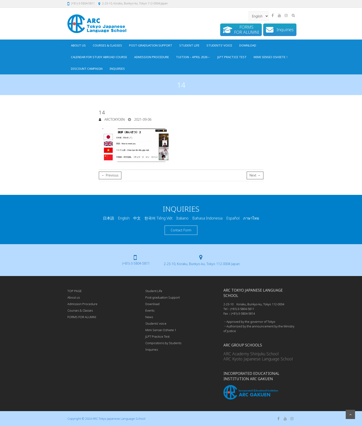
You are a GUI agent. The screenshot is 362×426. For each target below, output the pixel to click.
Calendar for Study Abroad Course (99, 57)
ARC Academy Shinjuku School (251, 353)
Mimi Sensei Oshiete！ (271, 57)
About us (78, 45)
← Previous (110, 175)
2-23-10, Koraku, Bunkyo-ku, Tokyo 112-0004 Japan (135, 3)
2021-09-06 (142, 119)
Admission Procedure (151, 57)
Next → (255, 175)
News (149, 317)
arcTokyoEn (114, 119)
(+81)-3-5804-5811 (83, 3)
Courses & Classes (107, 45)
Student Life (189, 45)
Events (149, 310)
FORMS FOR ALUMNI (81, 317)
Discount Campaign (87, 69)
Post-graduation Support (150, 45)
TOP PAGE (74, 291)
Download (247, 45)
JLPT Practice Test (232, 57)
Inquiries (117, 69)
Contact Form (181, 230)
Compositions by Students (163, 343)
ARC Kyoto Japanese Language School (258, 359)
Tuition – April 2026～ (193, 57)
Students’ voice (219, 45)
